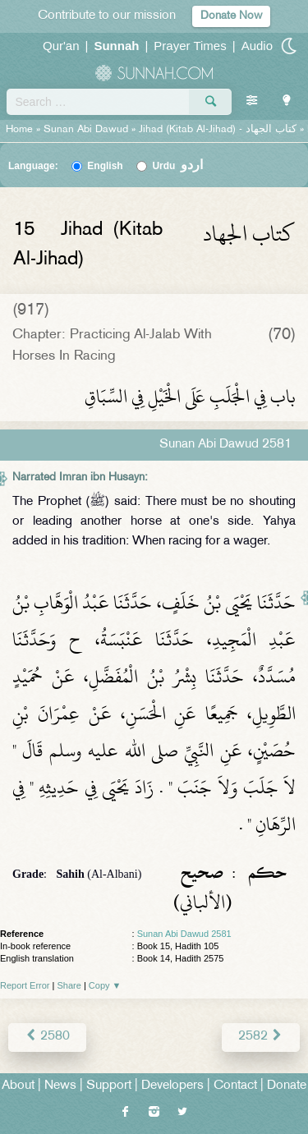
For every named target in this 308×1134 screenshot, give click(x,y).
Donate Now (231, 16)
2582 (260, 1037)
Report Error (25, 985)
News (60, 1086)
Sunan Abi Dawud (86, 130)
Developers (172, 1086)
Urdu (177, 166)
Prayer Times (190, 46)
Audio (257, 46)
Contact (235, 1086)
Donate (286, 1086)
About (18, 1086)
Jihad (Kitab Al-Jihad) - (219, 130)
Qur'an (61, 46)
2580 (47, 1037)
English (104, 166)
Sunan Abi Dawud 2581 (184, 934)
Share (69, 985)
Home (19, 130)
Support (108, 1086)
